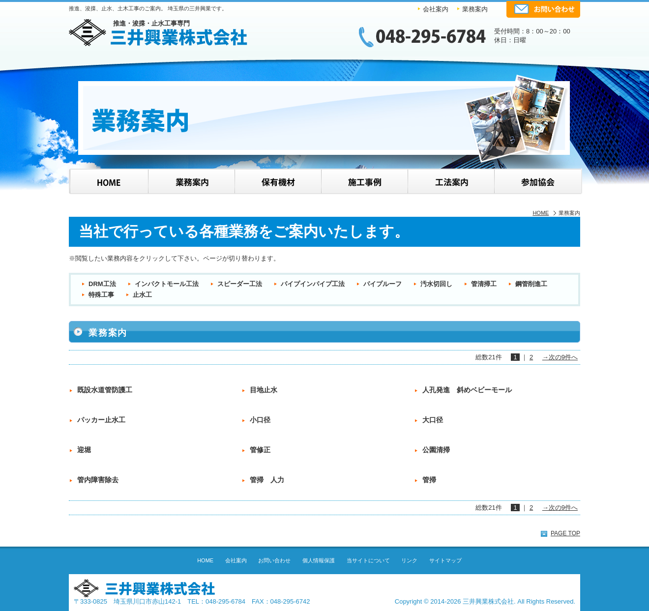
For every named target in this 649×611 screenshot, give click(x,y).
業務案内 (475, 9)
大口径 (432, 420)
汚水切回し (436, 284)
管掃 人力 (267, 480)
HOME (540, 213)
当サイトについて (368, 560)
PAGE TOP (565, 533)
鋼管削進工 (531, 284)
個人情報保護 (318, 560)
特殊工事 (101, 294)
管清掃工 (484, 284)
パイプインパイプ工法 (313, 284)
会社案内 (435, 9)
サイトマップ (445, 560)
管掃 (429, 480)
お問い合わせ (274, 560)
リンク (409, 560)
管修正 (260, 450)
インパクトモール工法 (167, 284)
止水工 (142, 294)
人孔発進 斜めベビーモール (467, 390)
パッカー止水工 (101, 420)
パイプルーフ (382, 284)
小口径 (260, 420)
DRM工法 (102, 284)
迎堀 (84, 450)
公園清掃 (436, 450)
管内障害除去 (97, 480)
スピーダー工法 (239, 284)
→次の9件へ (560, 357)
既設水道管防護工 (104, 390)
